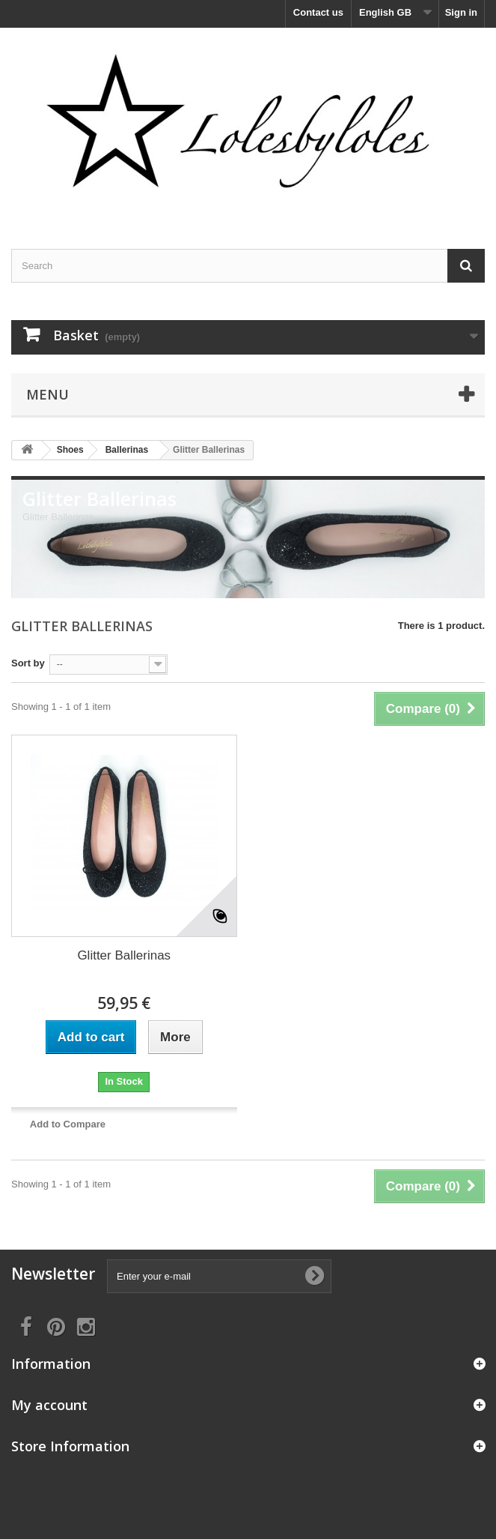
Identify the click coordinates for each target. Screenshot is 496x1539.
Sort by (28, 663)
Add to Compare (67, 1124)
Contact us (318, 12)
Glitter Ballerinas (124, 955)
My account (49, 1405)
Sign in (461, 12)
